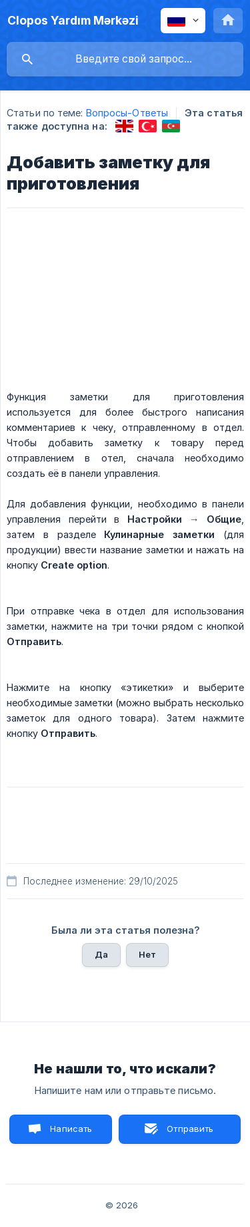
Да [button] (101, 954)
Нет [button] (147, 954)
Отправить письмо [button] (188, 1133)
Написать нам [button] (71, 1133)
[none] (73, 20)
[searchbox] (125, 59)
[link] (124, 126)
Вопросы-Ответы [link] (127, 112)
